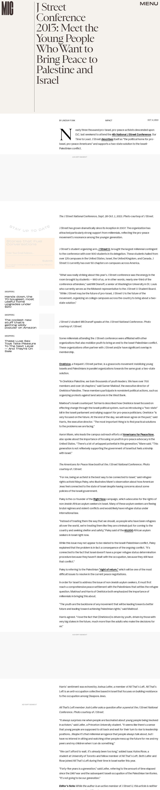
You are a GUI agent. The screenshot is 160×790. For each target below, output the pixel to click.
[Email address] (29, 255)
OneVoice (65, 364)
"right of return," (108, 569)
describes (107, 139)
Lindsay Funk (68, 120)
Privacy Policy (10, 268)
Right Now (99, 499)
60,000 (128, 530)
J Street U (104, 249)
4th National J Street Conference (131, 134)
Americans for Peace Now (138, 434)
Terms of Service (44, 267)
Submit (47, 263)
